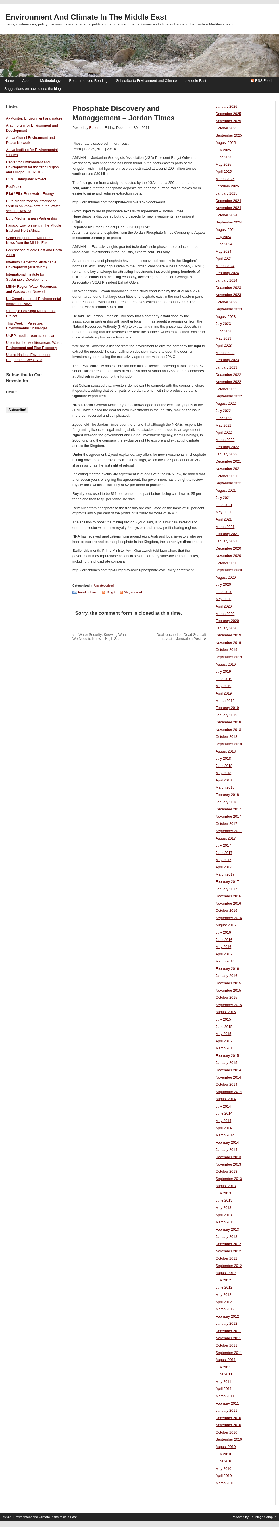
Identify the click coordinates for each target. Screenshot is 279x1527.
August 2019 (226, 664)
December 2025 (228, 114)
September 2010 (229, 1439)
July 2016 (223, 932)
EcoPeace (14, 187)
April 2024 (224, 259)
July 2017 (223, 845)
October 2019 (226, 650)
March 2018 (225, 787)
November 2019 (228, 643)
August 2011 (226, 1360)
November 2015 (228, 991)
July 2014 (223, 1106)
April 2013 (224, 1215)
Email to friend (87, 592)
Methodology (50, 81)
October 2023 (226, 302)
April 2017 (224, 867)
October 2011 (226, 1345)
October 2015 (226, 998)
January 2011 (226, 1411)
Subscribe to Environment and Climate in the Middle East (161, 81)
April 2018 (224, 780)
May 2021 (223, 512)
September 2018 (229, 744)
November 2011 (228, 1338)
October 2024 (226, 215)
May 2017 (223, 860)
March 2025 (225, 179)
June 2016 (224, 940)
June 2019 (224, 679)
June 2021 (224, 505)
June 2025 (224, 157)
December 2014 (228, 1070)
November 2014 (228, 1077)
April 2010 (224, 1476)
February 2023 (227, 360)
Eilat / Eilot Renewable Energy (30, 194)
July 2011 (223, 1367)
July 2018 (223, 759)
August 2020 (226, 578)
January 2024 (226, 280)
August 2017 (226, 838)
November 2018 (228, 730)
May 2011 (223, 1382)
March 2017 (225, 874)
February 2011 (227, 1403)
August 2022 (226, 404)
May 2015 (223, 1034)
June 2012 (224, 1287)
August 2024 (226, 230)
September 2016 (229, 918)
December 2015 (228, 983)
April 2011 (224, 1389)
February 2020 (227, 621)
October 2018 (226, 737)
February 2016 (227, 969)
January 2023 (226, 367)
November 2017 (228, 817)
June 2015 (224, 1027)
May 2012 (223, 1295)
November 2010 (228, 1425)
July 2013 (223, 1193)
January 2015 (226, 1063)
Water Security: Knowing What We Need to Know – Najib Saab (99, 637)
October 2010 (226, 1432)
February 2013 (227, 1230)
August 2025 (226, 143)
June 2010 (224, 1461)
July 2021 (223, 498)
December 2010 (228, 1418)
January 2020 (226, 628)
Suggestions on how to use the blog (32, 89)
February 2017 (227, 882)
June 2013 (224, 1200)
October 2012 (226, 1258)
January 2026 (226, 106)
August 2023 (226, 317)
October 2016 (226, 911)
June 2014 (224, 1113)
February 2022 (227, 447)
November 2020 (228, 556)
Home (9, 81)
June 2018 (224, 766)
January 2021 (226, 541)
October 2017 (226, 824)
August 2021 (226, 491)
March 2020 (225, 614)
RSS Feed (263, 81)
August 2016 (226, 925)
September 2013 (229, 1179)
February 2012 (227, 1317)
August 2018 (226, 751)
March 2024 (225, 266)
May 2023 (223, 338)
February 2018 (227, 795)
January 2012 (226, 1324)
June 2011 (224, 1374)
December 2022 (228, 375)
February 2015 (227, 1056)
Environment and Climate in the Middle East (86, 17)
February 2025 (227, 186)
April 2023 (224, 346)
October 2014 (226, 1085)
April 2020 (224, 606)
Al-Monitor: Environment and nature (34, 118)
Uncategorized (104, 585)
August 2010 (226, 1447)
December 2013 (228, 1157)
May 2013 (223, 1208)
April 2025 (224, 172)
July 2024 (223, 237)
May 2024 (223, 252)
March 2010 (225, 1483)
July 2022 (223, 411)
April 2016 (224, 954)
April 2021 (224, 519)
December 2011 (228, 1331)
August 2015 (226, 1012)
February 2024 (227, 273)
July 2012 (223, 1280)
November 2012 (228, 1251)
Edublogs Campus (263, 1517)
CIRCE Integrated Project (26, 179)
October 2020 (226, 563)
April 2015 (224, 1041)
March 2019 (225, 701)
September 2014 (229, 1092)
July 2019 (223, 672)
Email (11, 392)
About (27, 81)
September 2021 (229, 483)
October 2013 (226, 1172)
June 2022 (224, 418)
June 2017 (224, 853)
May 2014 (223, 1121)
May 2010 (223, 1469)
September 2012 (229, 1266)
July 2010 (223, 1454)
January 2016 (226, 976)
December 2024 (228, 201)
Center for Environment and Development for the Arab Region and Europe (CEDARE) (32, 167)
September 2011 (229, 1353)
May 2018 (223, 773)
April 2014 (224, 1128)
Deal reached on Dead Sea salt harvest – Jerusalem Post (181, 637)
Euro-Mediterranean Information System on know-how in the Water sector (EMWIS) (33, 206)
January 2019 (226, 715)
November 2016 (228, 904)
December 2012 (228, 1244)
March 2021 (225, 527)
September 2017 (229, 831)
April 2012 (224, 1302)
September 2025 (229, 135)
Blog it (111, 592)
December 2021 (228, 461)
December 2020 (228, 548)
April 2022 (224, 433)
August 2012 (226, 1273)
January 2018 (226, 802)
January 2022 (226, 454)
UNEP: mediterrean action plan (30, 336)
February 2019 (227, 708)
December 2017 (228, 809)
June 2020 (224, 592)
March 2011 (225, 1396)
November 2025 (228, 121)
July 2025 (223, 150)
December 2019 (228, 635)
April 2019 (224, 693)
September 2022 (229, 396)
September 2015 (229, 1005)
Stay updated (133, 592)
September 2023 (229, 309)
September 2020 (229, 570)
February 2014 (227, 1143)
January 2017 (226, 889)
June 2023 (224, 331)
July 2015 (223, 1019)
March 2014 (225, 1135)
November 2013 (228, 1164)
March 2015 (225, 1048)
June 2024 (224, 244)
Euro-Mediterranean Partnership (31, 218)
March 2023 (225, 353)
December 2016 (228, 896)
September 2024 (229, 222)
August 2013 (226, 1186)
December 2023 (228, 288)
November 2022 (228, 382)
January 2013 (226, 1237)
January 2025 (226, 193)
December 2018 (228, 722)
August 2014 (226, 1099)
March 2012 (225, 1309)
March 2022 (225, 440)
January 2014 (226, 1150)
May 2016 (223, 947)
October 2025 (226, 128)
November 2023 (228, 295)
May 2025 (223, 165)
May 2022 (223, 425)
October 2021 (226, 476)
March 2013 (225, 1222)
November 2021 (228, 469)
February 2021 (227, 534)
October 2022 (226, 389)
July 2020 (223, 585)
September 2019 (229, 657)
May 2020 (223, 599)
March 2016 (225, 961)
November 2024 (228, 208)
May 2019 (223, 686)
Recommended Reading (88, 81)
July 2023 (223, 324)
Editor (94, 128)
